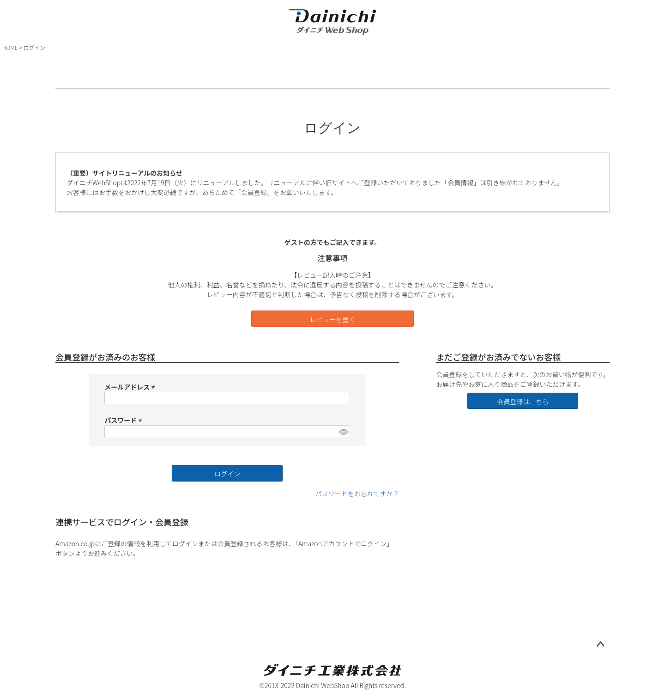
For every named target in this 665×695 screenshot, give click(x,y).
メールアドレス (130, 386)
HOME (10, 47)
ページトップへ (600, 644)
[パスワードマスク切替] (343, 432)
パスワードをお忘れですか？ (357, 493)
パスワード (124, 420)
